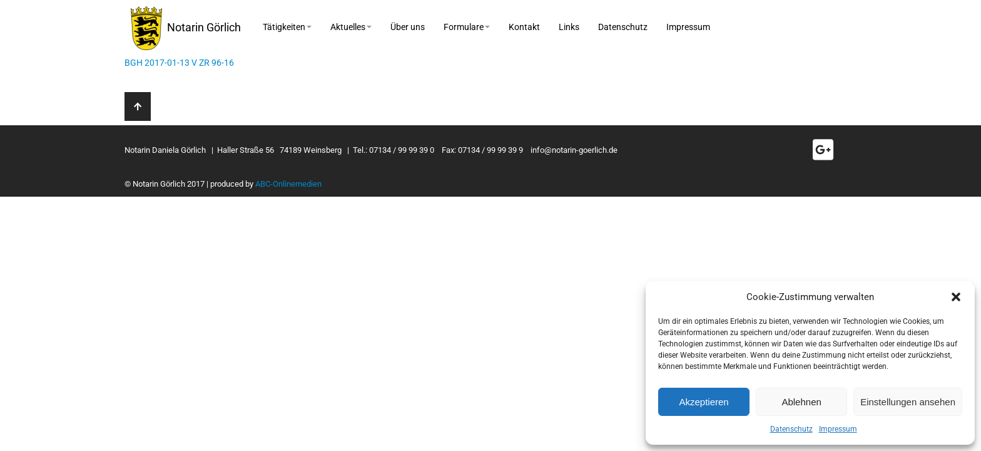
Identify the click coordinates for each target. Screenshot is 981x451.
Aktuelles (351, 27)
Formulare (467, 27)
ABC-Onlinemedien (288, 184)
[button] (956, 297)
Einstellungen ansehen (907, 402)
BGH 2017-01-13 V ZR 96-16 (179, 63)
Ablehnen (801, 402)
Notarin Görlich (186, 28)
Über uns (407, 27)
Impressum (838, 429)
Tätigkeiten (287, 27)
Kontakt (524, 27)
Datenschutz (791, 429)
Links (569, 27)
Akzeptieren (703, 402)
